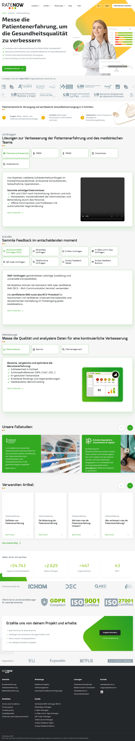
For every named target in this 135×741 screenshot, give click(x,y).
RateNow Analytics (42, 684)
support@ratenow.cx (108, 687)
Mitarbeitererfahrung (10, 691)
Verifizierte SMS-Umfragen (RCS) (48, 704)
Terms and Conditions (11, 704)
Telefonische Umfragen (44, 720)
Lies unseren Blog (10, 543)
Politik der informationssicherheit (15, 716)
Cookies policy (8, 710)
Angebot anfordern (110, 632)
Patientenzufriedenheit (83, 684)
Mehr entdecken (14, 213)
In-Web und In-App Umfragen (47, 713)
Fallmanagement (41, 687)
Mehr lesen (10, 468)
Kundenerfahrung (9, 684)
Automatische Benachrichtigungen (49, 691)
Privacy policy (7, 707)
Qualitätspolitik (8, 713)
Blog (70, 6)
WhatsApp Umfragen (43, 707)
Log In (107, 6)
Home (5, 13)
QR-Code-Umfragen (43, 716)
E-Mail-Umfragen (42, 710)
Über (79, 6)
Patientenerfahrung (10, 687)
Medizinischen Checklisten (84, 687)
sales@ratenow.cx (107, 684)
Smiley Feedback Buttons (45, 726)
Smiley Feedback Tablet (44, 723)
